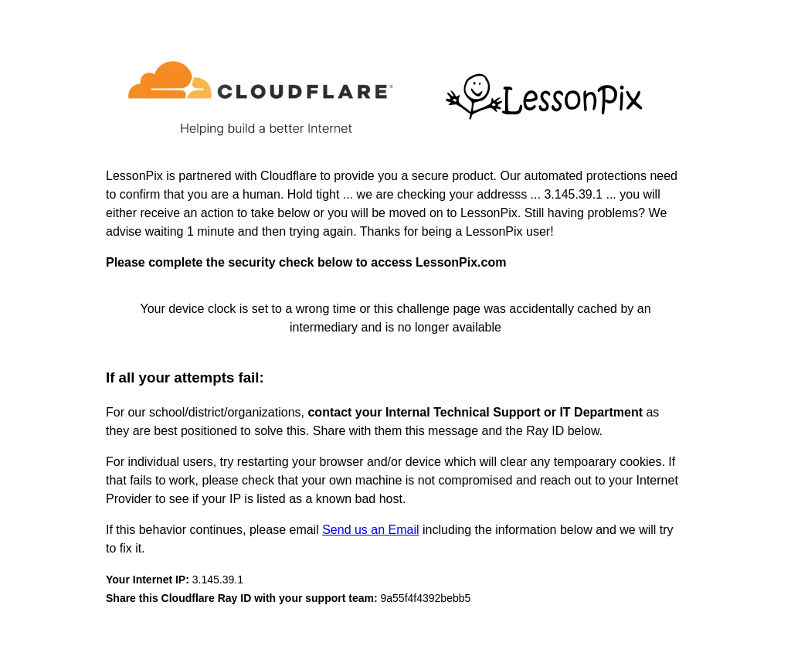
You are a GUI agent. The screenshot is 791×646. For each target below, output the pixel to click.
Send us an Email (370, 529)
